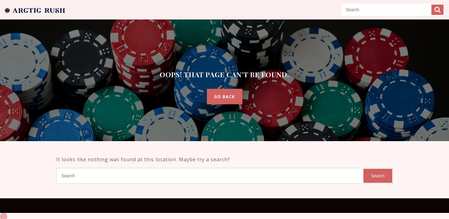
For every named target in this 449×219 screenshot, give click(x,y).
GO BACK (224, 96)
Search (437, 10)
